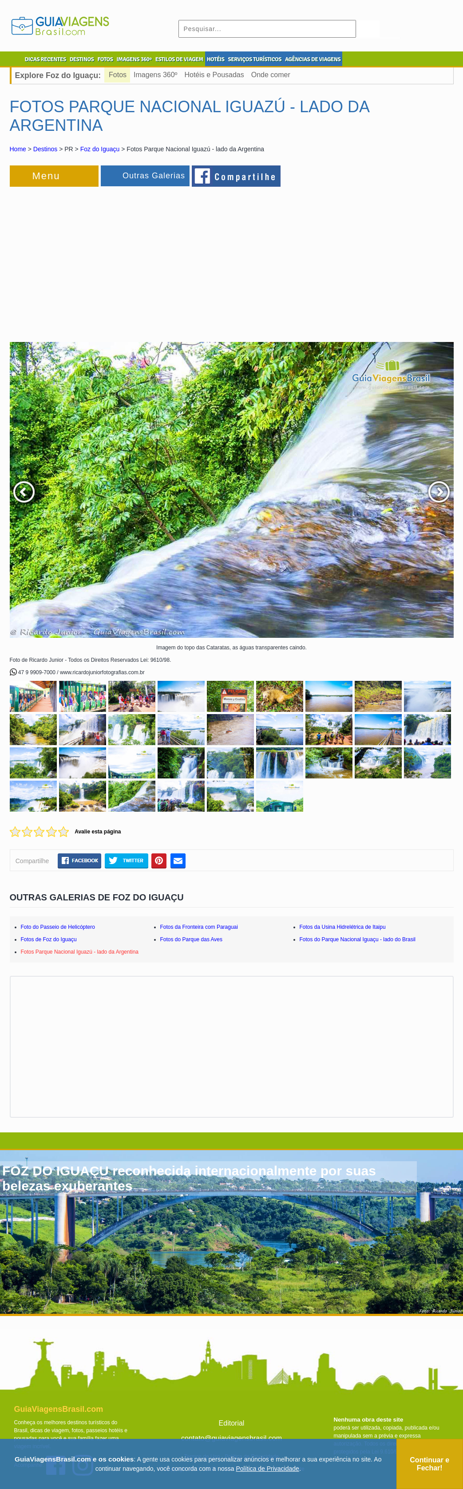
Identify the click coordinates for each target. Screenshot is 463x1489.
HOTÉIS (216, 59)
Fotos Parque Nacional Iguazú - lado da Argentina (80, 952)
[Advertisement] (106, 260)
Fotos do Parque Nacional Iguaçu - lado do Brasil (358, 939)
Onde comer (270, 75)
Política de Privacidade (267, 1468)
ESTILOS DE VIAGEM (179, 59)
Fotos (118, 75)
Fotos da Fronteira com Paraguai (199, 927)
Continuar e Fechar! (429, 1464)
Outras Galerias (154, 175)
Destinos (45, 149)
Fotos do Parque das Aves (191, 939)
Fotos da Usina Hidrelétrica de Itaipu (343, 927)
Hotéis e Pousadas (214, 75)
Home (18, 149)
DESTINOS (82, 59)
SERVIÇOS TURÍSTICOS (254, 59)
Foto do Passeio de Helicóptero (58, 927)
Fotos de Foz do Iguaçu (49, 939)
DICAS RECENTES (45, 59)
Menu (46, 175)
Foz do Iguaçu (100, 149)
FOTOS (105, 59)
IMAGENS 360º (134, 59)
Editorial (232, 1423)
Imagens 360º (155, 75)
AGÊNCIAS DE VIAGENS (312, 59)
